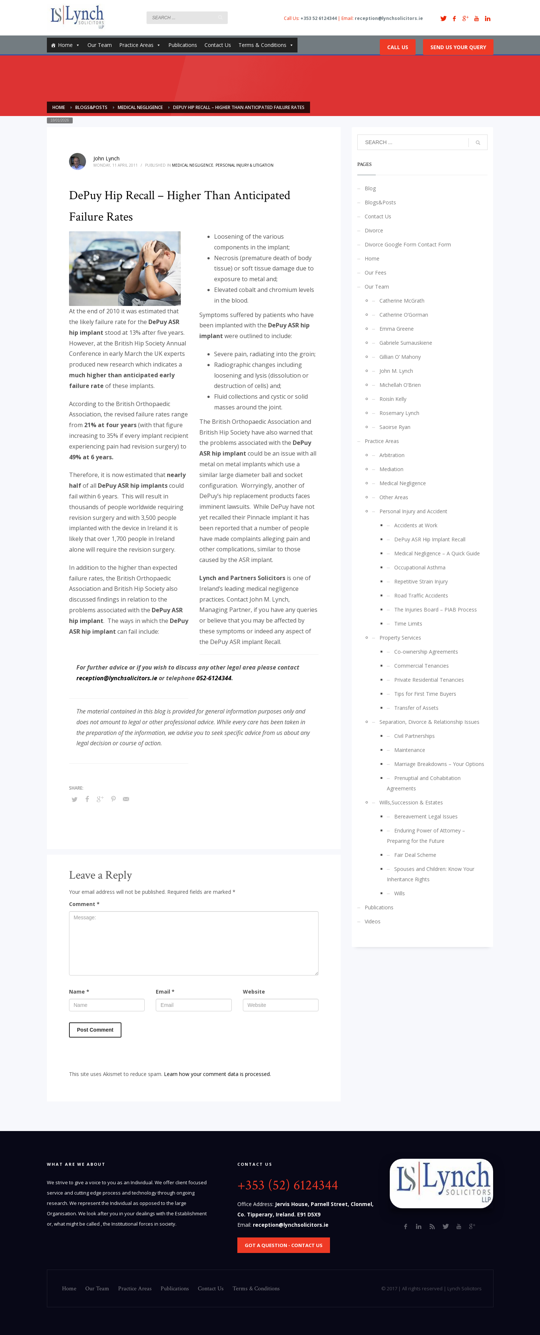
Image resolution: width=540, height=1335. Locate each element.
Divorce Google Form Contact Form (408, 244)
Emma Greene (396, 328)
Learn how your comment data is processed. (217, 1073)
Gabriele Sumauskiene (405, 342)
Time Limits (408, 623)
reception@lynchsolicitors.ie (116, 678)
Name (79, 991)
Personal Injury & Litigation (245, 165)
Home (69, 45)
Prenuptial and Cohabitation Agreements (424, 783)
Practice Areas (140, 45)
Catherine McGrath (401, 300)
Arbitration (392, 455)
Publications (182, 44)
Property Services (400, 637)
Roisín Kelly (392, 398)
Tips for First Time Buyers (425, 693)
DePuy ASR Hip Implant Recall (429, 539)
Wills (399, 893)
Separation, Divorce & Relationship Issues (429, 721)
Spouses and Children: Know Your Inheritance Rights (430, 874)
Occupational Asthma (420, 567)
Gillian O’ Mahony (400, 356)
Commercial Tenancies (421, 665)
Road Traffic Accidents (421, 595)
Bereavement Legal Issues (426, 816)
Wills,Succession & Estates (411, 802)
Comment (84, 903)
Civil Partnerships (414, 735)
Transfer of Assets (416, 707)
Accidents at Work (415, 525)
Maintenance (409, 749)
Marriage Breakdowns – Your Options (439, 763)
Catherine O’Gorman (403, 314)
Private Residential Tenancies (429, 679)
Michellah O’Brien (400, 384)
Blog (370, 188)
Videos (373, 921)
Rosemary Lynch (399, 412)
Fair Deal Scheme (415, 854)
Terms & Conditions (266, 45)
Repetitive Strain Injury (421, 581)
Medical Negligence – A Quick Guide (437, 553)
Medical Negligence (192, 165)
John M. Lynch (396, 370)
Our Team (99, 44)
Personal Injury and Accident (413, 511)
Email (165, 991)
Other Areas (393, 497)
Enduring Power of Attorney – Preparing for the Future (426, 835)
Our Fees (375, 272)
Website (254, 991)
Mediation (391, 469)
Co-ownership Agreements (426, 651)
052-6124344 (213, 678)
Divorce (374, 230)
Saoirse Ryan (394, 426)
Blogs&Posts (380, 202)
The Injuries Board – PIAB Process (435, 609)
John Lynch (106, 158)
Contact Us (217, 44)
